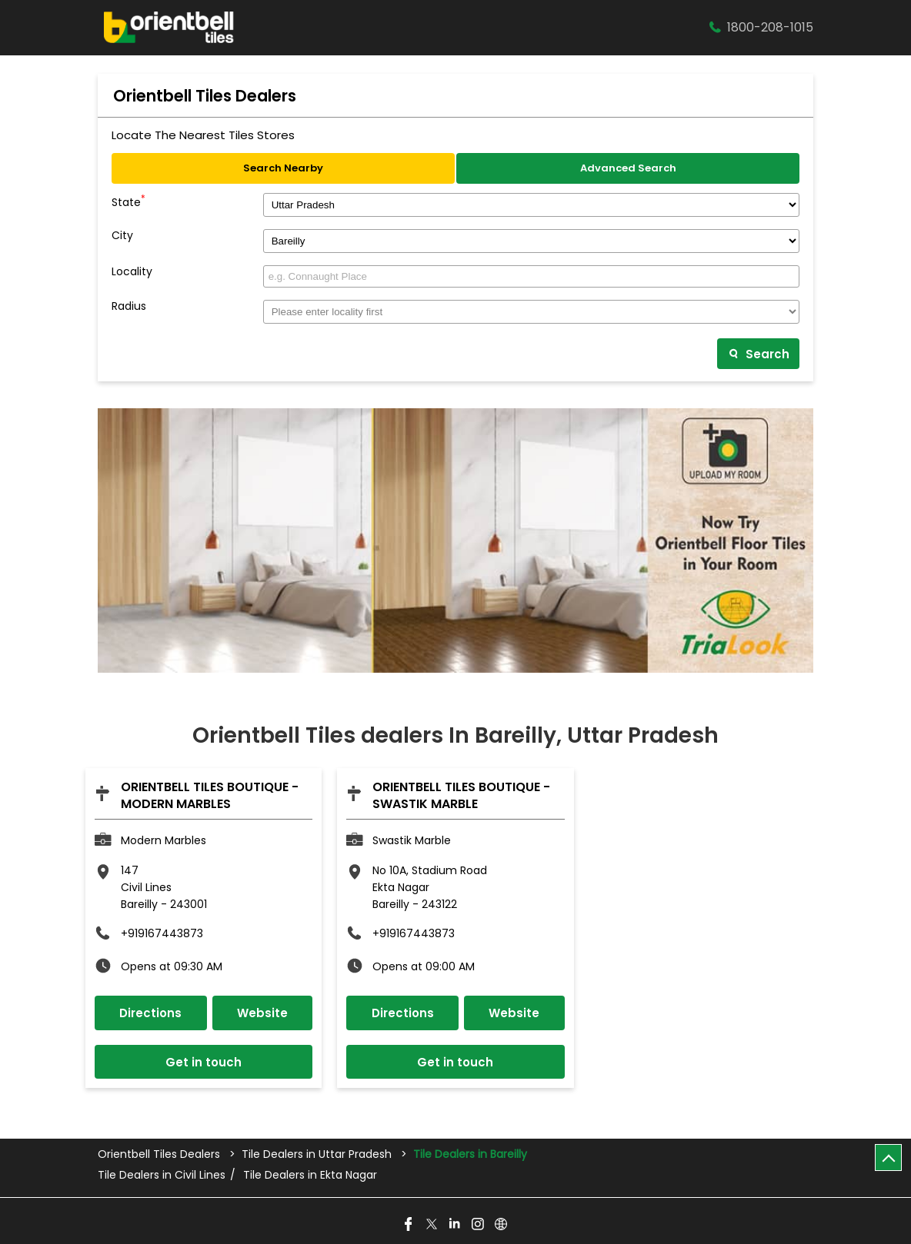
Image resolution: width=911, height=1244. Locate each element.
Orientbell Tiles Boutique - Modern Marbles (210, 795)
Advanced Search (628, 168)
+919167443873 (162, 933)
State (128, 200)
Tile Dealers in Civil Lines (161, 1175)
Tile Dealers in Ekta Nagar (310, 1175)
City (122, 235)
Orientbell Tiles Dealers (160, 1154)
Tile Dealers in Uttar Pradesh (317, 1154)
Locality (132, 271)
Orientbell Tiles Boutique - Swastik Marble (461, 795)
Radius (129, 306)
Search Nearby (283, 168)
